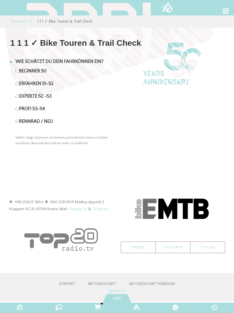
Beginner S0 (32, 71)
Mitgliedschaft (102, 284)
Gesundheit (173, 247)
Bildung (138, 247)
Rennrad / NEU (36, 121)
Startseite (21, 21)
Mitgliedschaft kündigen (152, 284)
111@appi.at (78, 209)
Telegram (100, 209)
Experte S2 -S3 (35, 96)
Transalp (207, 247)
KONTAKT (67, 284)
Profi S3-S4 (32, 109)
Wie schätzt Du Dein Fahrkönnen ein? (59, 61)
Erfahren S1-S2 (36, 83)
